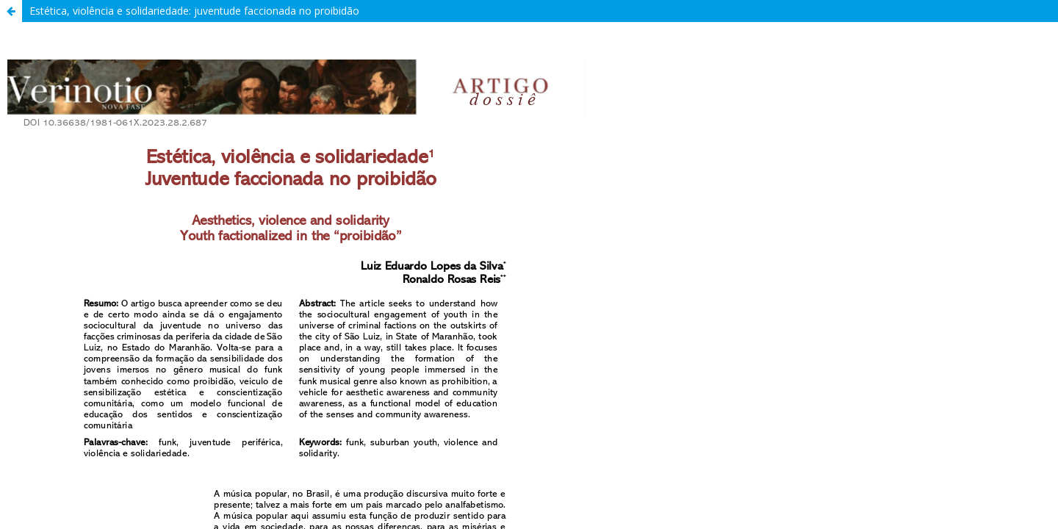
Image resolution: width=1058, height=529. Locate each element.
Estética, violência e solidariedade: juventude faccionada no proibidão (194, 11)
